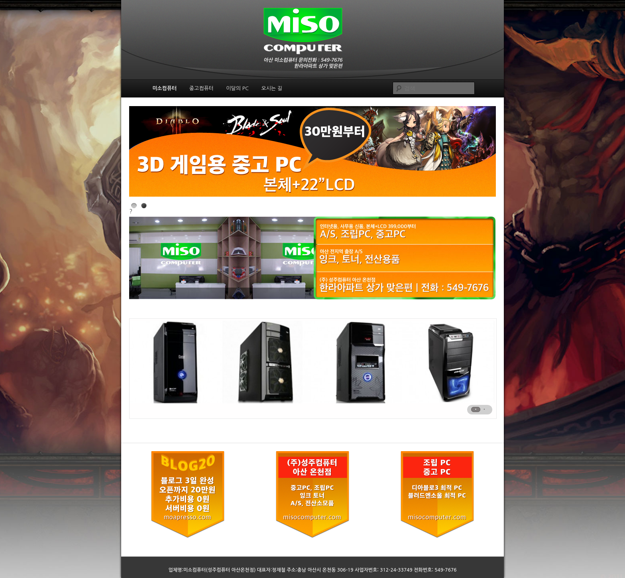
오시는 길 (271, 88)
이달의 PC (237, 88)
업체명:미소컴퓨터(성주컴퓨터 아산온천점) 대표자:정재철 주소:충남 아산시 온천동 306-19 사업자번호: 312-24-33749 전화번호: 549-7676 (313, 570)
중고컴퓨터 (201, 88)
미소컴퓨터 (164, 88)
